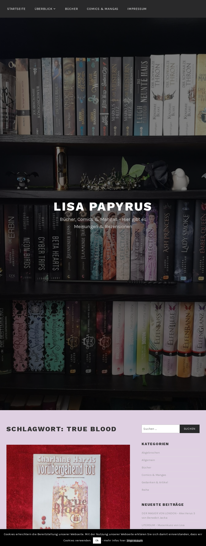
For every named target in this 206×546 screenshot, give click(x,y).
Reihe (145, 490)
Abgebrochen (151, 452)
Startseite (16, 9)
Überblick (44, 9)
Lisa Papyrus (103, 206)
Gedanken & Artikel (155, 482)
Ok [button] (97, 540)
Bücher (71, 9)
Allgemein (148, 460)
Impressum (137, 9)
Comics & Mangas (102, 9)
